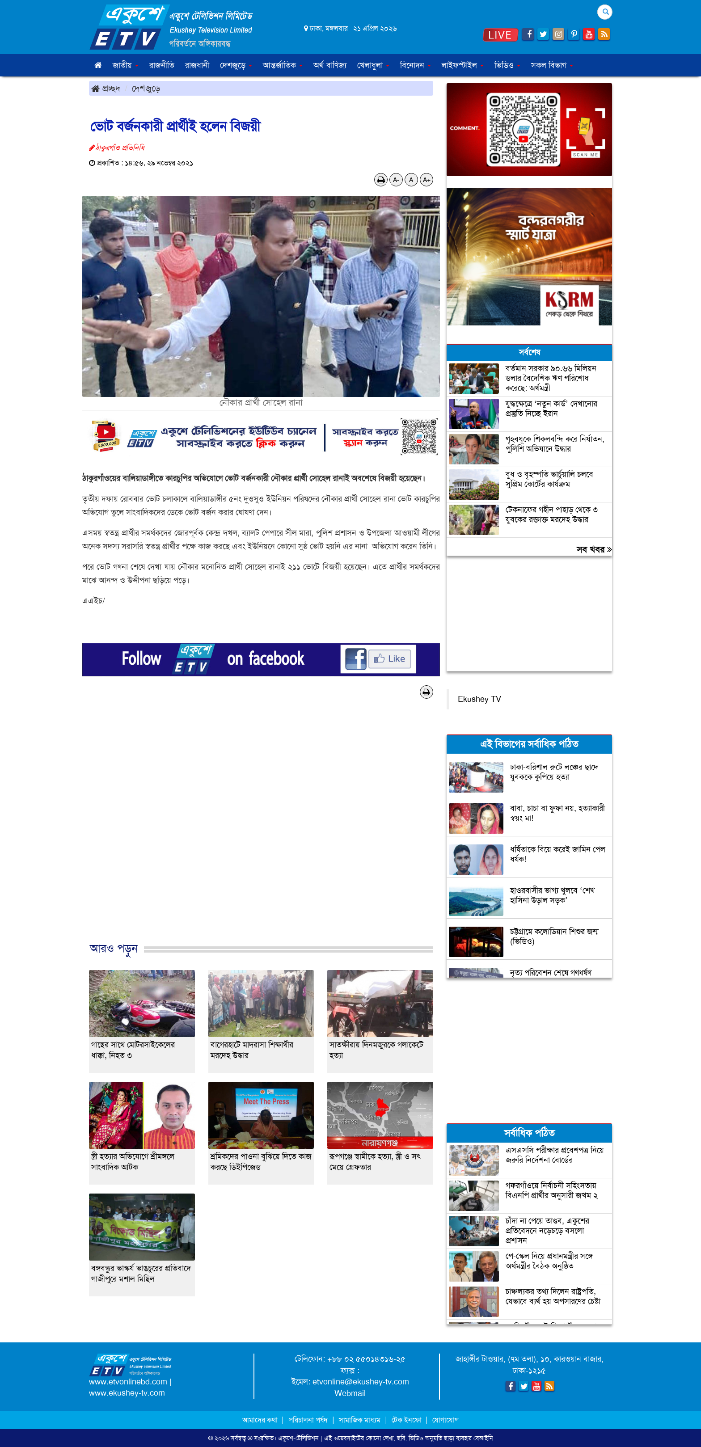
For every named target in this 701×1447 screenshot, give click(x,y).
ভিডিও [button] (507, 65)
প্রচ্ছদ (105, 88)
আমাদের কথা (260, 1420)
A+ (427, 180)
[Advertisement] (261, 829)
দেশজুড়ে (146, 88)
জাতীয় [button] (126, 65)
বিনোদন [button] (415, 65)
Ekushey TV (479, 699)
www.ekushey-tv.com (127, 1393)
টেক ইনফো (407, 1420)
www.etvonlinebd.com (128, 1381)
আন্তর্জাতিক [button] (283, 65)
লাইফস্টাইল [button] (463, 65)
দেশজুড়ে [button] (236, 65)
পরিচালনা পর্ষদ (308, 1420)
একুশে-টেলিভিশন (298, 1438)
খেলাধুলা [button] (373, 65)
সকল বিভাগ (552, 65)
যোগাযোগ (445, 1420)
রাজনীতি (161, 65)
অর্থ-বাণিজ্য (329, 65)
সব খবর (594, 549)
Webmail (350, 1393)
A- (396, 180)
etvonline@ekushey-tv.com (360, 1381)
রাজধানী (197, 65)
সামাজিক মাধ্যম (359, 1420)
